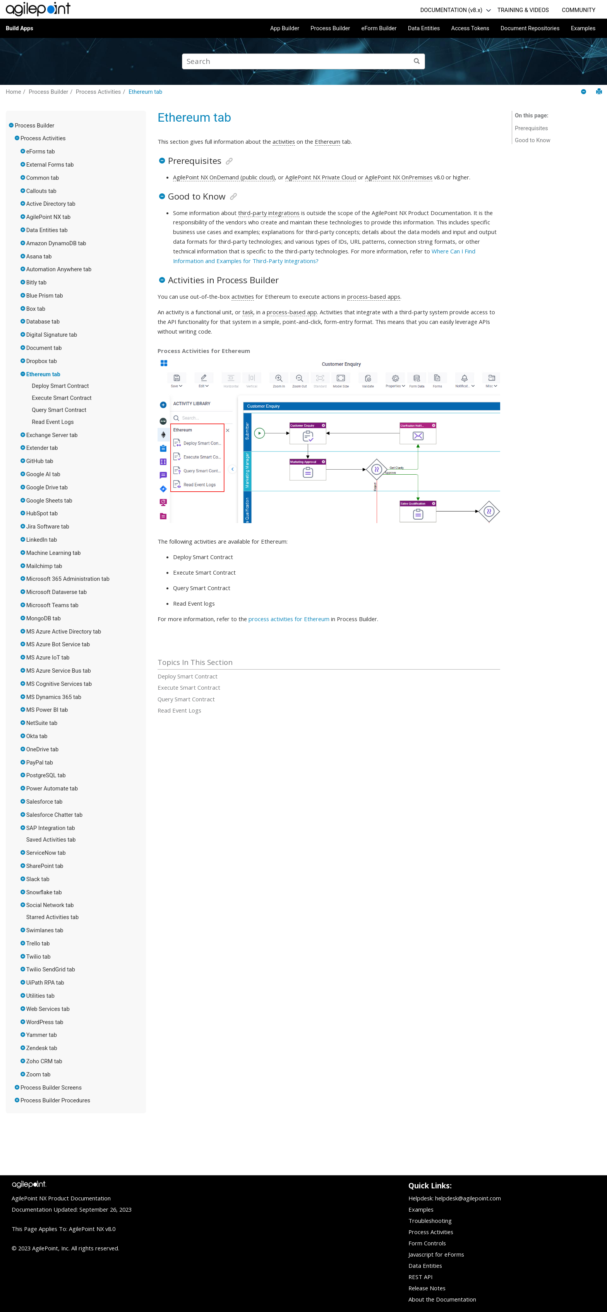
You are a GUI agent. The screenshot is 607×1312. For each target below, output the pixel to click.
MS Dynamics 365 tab (53, 697)
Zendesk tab (41, 1048)
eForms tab (40, 151)
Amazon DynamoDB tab (56, 243)
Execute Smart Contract (61, 397)
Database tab (43, 321)
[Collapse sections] (584, 92)
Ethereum (327, 141)
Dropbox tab (41, 361)
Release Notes (427, 1288)
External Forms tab (50, 164)
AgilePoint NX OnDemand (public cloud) (224, 177)
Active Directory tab (50, 203)
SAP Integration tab (50, 828)
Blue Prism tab (44, 295)
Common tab (42, 177)
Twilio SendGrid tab (50, 969)
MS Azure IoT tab (48, 657)
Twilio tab (38, 956)
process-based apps (373, 296)
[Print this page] (599, 91)
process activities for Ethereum (289, 619)
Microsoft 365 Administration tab (68, 578)
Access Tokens (470, 28)
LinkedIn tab (41, 539)
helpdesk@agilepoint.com (468, 1198)
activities (284, 141)
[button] (12, 125)
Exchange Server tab (52, 435)
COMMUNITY (578, 10)
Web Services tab (48, 1009)
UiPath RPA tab (45, 982)
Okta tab (37, 736)
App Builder (284, 28)
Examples (583, 28)
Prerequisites (531, 128)
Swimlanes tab (44, 930)
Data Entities (424, 28)
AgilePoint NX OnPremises (398, 177)
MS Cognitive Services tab (59, 683)
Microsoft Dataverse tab (56, 592)
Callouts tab (41, 191)
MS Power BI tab (47, 709)
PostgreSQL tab (46, 775)
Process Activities (98, 91)
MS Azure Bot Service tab (58, 644)
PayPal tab (39, 762)
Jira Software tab (47, 526)
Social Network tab (50, 905)
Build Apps (19, 28)
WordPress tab (44, 1022)
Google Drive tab (47, 487)
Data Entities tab (47, 230)
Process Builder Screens (51, 1087)
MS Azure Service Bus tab (58, 670)
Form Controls (427, 1243)
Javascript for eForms (436, 1254)
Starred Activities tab (52, 917)
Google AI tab (43, 474)
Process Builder (330, 28)
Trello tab (38, 943)
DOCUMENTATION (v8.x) (451, 10)
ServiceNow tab (46, 852)
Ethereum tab (145, 91)
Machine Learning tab (53, 552)
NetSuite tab (42, 723)
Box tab (35, 308)
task (247, 312)
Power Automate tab (52, 788)
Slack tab (38, 879)
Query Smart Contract (59, 409)
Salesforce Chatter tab (54, 814)
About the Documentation (442, 1299)
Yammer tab (41, 1034)
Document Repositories (530, 28)
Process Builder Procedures (55, 1100)
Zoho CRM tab (44, 1061)
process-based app (292, 312)
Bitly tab (36, 282)
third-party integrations (269, 213)
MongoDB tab (43, 618)
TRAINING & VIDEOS (523, 10)
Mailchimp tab (44, 566)
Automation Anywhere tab (59, 269)
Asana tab (39, 256)
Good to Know (532, 140)
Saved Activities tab (51, 839)
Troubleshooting (430, 1220)
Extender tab (42, 447)
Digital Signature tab (51, 334)
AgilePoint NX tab (48, 217)
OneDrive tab (42, 749)
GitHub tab (39, 461)
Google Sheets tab (49, 500)
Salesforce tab (44, 801)
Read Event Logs (53, 421)
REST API (420, 1277)
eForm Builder (379, 28)
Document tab (44, 347)
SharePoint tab (44, 866)
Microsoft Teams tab (52, 605)
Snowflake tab (44, 892)
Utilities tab (40, 995)
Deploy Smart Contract (60, 385)
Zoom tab (38, 1074)
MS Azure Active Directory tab (63, 631)
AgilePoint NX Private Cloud (320, 177)
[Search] (417, 61)
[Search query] (303, 61)
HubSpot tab (42, 513)
